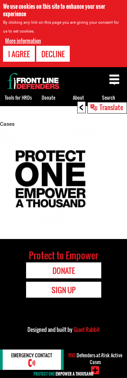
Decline (53, 53)
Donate (48, 97)
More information (23, 41)
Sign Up (63, 289)
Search (108, 97)
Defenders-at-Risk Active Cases (95, 358)
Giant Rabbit (86, 329)
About (78, 97)
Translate (111, 107)
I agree (19, 53)
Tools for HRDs (18, 97)
